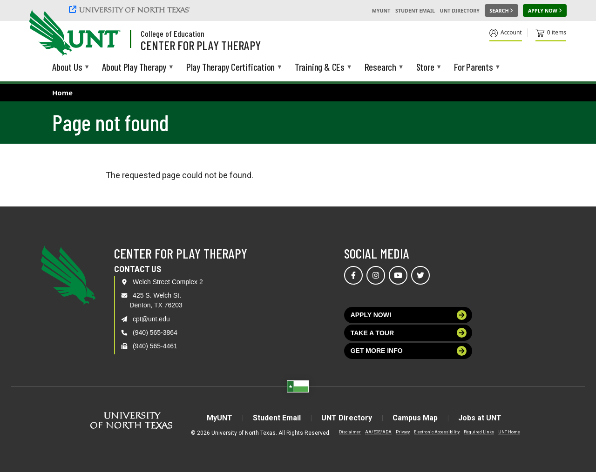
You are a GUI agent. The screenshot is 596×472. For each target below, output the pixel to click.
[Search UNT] (501, 10)
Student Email (415, 10)
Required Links (479, 432)
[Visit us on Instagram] (375, 275)
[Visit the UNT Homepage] (106, 33)
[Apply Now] (545, 10)
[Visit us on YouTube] (398, 275)
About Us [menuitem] (67, 67)
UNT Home (509, 432)
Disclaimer (350, 432)
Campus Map (415, 417)
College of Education (172, 33)
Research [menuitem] (380, 67)
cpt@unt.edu (151, 319)
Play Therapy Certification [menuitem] (230, 67)
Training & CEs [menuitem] (320, 67)
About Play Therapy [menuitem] (134, 67)
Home (62, 92)
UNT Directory (460, 10)
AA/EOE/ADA (378, 432)
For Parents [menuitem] (473, 67)
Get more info (409, 351)
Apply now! (409, 315)
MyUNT (381, 10)
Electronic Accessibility (437, 432)
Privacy (403, 432)
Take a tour (409, 333)
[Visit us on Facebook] (353, 275)
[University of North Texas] (131, 9)
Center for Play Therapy (201, 45)
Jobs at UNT (479, 417)
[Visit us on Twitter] (420, 275)
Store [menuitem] (425, 67)
